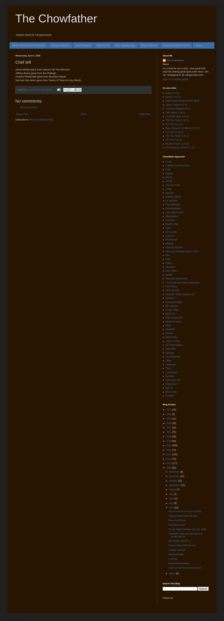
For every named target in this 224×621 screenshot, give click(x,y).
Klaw (168, 228)
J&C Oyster (171, 232)
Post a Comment (28, 107)
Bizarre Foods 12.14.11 (178, 143)
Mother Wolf (172, 224)
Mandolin (170, 329)
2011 (169, 454)
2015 (169, 436)
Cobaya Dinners (60, 45)
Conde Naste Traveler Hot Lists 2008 (187, 529)
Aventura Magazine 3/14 (178, 108)
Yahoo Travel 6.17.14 (176, 104)
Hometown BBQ (174, 302)
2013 (169, 445)
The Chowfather (56, 18)
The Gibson (171, 286)
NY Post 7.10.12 (174, 139)
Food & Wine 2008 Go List (181, 545)
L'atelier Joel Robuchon (178, 165)
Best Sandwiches (125, 45)
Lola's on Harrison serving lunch (184, 567)
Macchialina (172, 216)
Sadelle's (170, 298)
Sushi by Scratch (174, 247)
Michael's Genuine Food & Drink (182, 251)
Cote (168, 169)
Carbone (170, 235)
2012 (169, 450)
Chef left (172, 559)
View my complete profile (175, 79)
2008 (169, 467)
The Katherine (173, 204)
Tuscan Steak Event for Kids (182, 516)
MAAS (169, 177)
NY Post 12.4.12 (174, 124)
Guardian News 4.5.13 (177, 116)
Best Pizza (102, 45)
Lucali (169, 161)
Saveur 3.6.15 (173, 97)
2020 (169, 414)
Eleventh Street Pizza (177, 278)
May (171, 503)
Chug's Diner (172, 309)
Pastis (169, 263)
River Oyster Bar (174, 317)
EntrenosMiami (173, 208)
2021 (169, 409)
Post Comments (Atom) (41, 119)
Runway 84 (171, 239)
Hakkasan (171, 364)
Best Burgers (83, 45)
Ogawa (169, 173)
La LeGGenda (173, 356)
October (173, 480)
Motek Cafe (171, 337)
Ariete (169, 189)
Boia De (170, 193)
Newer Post (22, 114)
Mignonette (171, 384)
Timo (168, 368)
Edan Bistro (171, 270)
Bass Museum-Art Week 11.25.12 (183, 128)
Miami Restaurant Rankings (28, 45)
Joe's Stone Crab (174, 212)
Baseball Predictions (178, 563)
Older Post (144, 114)
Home (198, 45)
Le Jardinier (172, 200)
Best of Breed (149, 45)
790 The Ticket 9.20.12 (177, 136)
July (171, 494)
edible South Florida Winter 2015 (182, 100)
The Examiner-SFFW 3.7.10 (180, 147)
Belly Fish (171, 349)
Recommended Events (176, 45)
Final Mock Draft (176, 525)
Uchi (168, 259)
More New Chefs (177, 520)
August (173, 489)
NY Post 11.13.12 (175, 132)
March (172, 573)
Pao (168, 255)
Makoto (169, 243)
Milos (168, 325)
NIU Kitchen (172, 306)
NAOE (169, 181)
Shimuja (170, 353)
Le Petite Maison (174, 345)
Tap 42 (169, 388)
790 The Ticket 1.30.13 (177, 120)
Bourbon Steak (173, 196)
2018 (169, 423)
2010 (169, 459)
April (171, 507)
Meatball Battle (176, 554)
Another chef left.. (177, 550)
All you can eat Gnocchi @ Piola (184, 511)
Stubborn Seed (173, 321)
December (174, 471)
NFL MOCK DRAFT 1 (179, 541)
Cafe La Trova (173, 341)
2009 (169, 463)
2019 (169, 418)
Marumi (169, 333)
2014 (169, 441)
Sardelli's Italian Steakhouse (180, 294)
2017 (169, 427)
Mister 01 (170, 314)
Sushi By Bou (172, 290)
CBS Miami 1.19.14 (175, 112)
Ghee (168, 360)
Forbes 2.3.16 (173, 93)
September (175, 485)
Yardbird (170, 395)
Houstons (170, 267)
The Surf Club (173, 185)
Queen (169, 274)
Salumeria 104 (173, 380)
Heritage (170, 220)
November (174, 476)
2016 (169, 432)
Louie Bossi (171, 372)
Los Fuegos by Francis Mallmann (182, 282)
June (172, 498)
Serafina (170, 376)
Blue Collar (171, 392)
